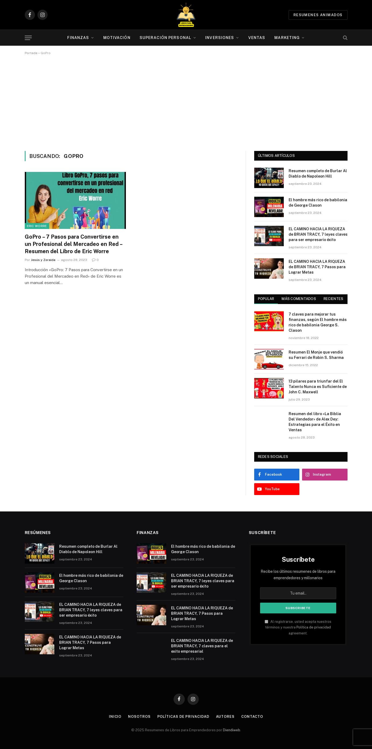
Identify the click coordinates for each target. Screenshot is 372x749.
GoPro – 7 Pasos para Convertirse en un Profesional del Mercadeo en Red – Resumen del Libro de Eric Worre (73, 244)
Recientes (333, 299)
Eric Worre (37, 226)
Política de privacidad (313, 627)
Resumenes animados (318, 15)
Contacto (252, 717)
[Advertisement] (186, 102)
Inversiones (219, 38)
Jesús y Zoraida (43, 260)
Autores (225, 717)
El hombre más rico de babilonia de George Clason (318, 202)
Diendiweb (231, 730)
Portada (31, 53)
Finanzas (78, 38)
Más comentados (299, 299)
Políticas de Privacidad (183, 717)
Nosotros (139, 717)
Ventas (256, 38)
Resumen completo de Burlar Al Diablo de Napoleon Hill (318, 173)
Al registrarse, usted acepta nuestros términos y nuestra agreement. (298, 627)
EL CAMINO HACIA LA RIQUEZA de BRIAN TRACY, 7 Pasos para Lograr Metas (317, 266)
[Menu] (28, 38)
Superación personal (165, 38)
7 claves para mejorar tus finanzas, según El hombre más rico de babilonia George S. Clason (318, 322)
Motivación (116, 38)
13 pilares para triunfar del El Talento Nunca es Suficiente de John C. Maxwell (318, 386)
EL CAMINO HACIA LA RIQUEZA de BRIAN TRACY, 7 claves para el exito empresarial (202, 645)
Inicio (115, 717)
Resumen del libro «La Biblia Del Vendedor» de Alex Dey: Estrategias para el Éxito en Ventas (315, 422)
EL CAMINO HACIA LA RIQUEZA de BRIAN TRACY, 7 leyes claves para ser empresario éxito (318, 234)
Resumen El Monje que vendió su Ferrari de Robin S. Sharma (316, 355)
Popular (266, 299)
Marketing (287, 38)
